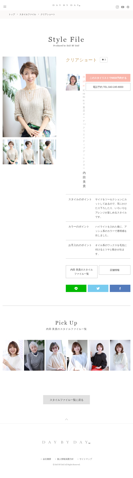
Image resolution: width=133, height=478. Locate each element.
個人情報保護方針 (65, 459)
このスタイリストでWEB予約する (108, 77)
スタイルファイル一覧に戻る (66, 400)
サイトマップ (85, 459)
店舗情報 (114, 269)
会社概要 (47, 459)
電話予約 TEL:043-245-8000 (108, 86)
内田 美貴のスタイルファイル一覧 (81, 272)
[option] (29, 97)
